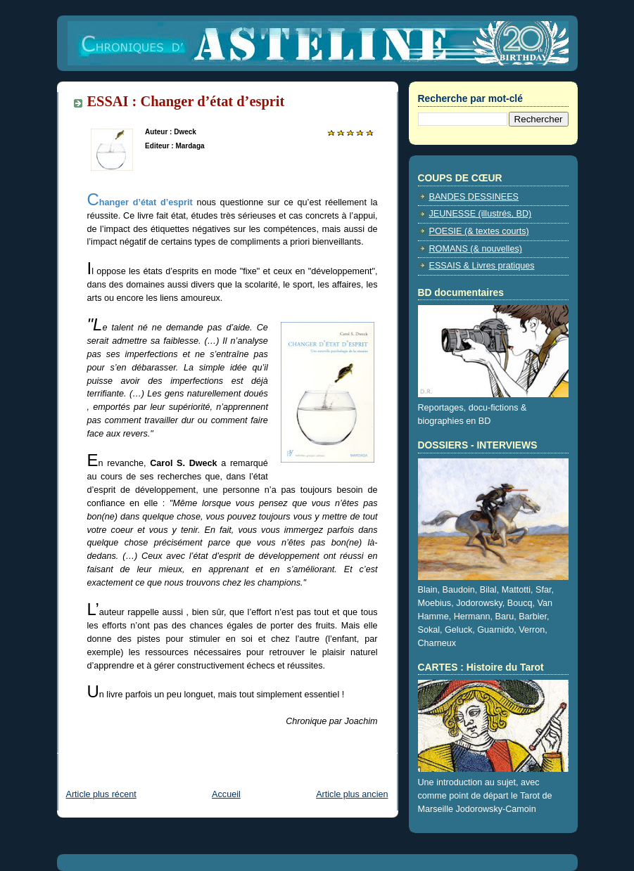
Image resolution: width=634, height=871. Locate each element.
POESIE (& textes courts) (479, 231)
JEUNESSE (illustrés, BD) (480, 214)
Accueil (226, 794)
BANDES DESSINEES (474, 197)
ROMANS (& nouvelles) (475, 249)
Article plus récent (101, 794)
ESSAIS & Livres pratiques (482, 266)
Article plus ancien (352, 794)
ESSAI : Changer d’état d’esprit (186, 101)
